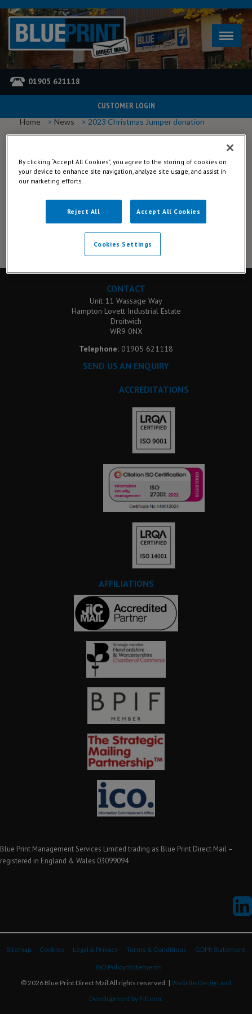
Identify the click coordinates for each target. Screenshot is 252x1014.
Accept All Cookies (168, 211)
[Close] (230, 147)
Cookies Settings (123, 244)
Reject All (83, 211)
